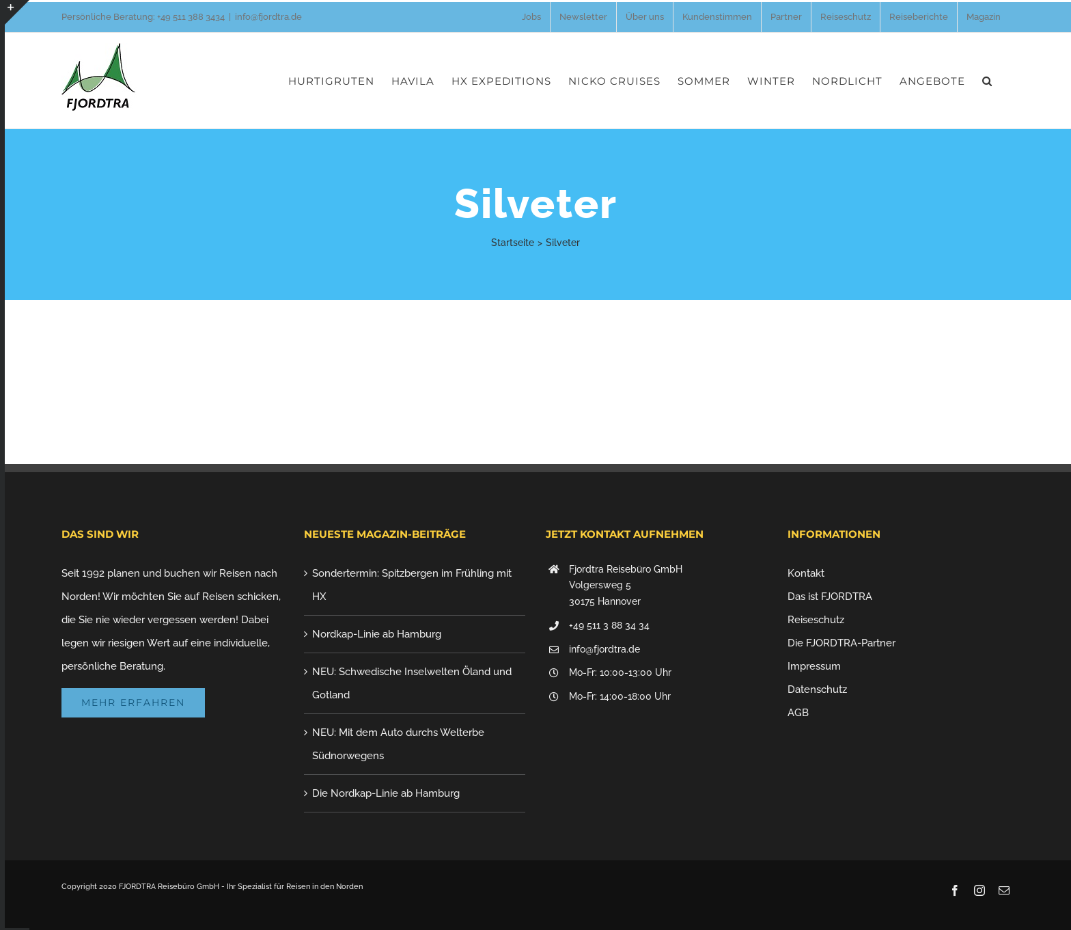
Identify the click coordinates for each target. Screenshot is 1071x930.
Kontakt (806, 573)
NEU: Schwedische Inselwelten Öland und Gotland (412, 683)
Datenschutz (817, 689)
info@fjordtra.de (268, 17)
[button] (987, 80)
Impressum (814, 666)
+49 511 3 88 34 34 (609, 625)
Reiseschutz (816, 620)
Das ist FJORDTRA (830, 596)
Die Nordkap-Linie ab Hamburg (386, 793)
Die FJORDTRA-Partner (841, 643)
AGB (798, 713)
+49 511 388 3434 (191, 17)
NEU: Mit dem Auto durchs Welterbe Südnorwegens (398, 744)
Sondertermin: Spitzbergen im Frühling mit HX (412, 585)
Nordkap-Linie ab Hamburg (376, 634)
